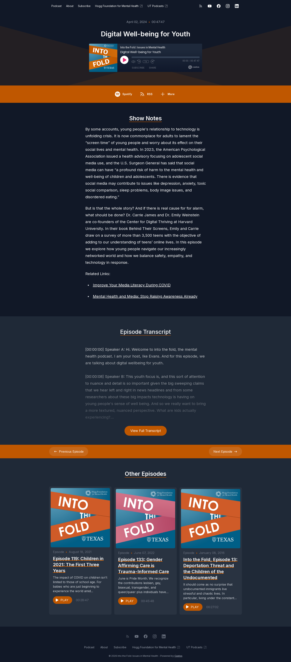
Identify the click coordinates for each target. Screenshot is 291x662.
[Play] (124, 60)
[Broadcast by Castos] (193, 67)
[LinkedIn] (237, 6)
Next (225, 451)
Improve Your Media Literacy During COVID (132, 285)
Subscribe (84, 6)
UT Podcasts (158, 6)
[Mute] (133, 61)
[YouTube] (209, 6)
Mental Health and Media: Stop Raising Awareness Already (145, 296)
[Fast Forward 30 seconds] (152, 61)
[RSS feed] (200, 6)
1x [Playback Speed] (145, 61)
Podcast (56, 6)
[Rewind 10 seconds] (139, 61)
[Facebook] (218, 6)
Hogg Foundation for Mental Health (119, 6)
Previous (69, 451)
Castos (178, 654)
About (69, 6)
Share (152, 67)
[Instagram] (227, 6)
